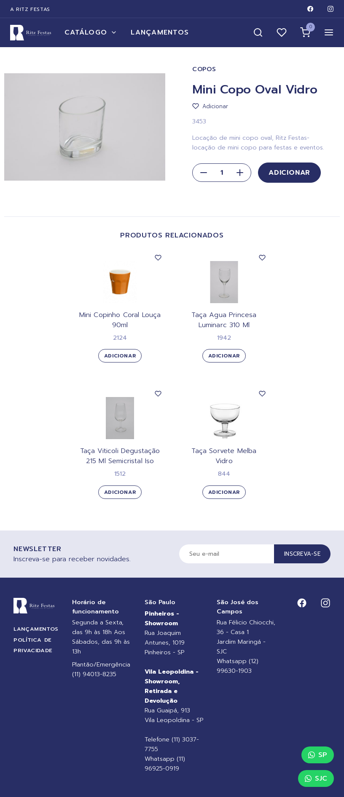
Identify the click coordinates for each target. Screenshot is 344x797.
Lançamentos (160, 32)
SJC (316, 778)
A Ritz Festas (30, 9)
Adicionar (289, 173)
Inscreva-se (302, 553)
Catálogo (90, 32)
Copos (204, 69)
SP (317, 755)
